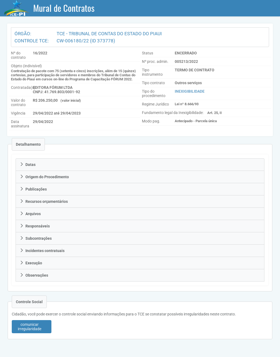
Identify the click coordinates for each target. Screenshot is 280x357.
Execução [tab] (31, 263)
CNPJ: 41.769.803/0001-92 (56, 92)
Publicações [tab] (33, 189)
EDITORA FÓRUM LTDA (52, 87)
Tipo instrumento (152, 72)
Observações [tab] (34, 275)
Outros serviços (188, 83)
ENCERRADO (186, 53)
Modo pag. (151, 121)
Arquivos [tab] (30, 214)
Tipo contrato (153, 83)
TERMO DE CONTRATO (194, 70)
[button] (31, 326)
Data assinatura (20, 123)
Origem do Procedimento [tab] (44, 177)
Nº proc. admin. (155, 61)
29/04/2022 (43, 121)
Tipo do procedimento (153, 93)
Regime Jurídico (155, 104)
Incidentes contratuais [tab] (42, 250)
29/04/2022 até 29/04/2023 (57, 113)
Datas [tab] (28, 164)
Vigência (18, 113)
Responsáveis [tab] (35, 226)
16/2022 (40, 53)
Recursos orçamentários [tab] (44, 201)
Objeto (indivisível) (26, 66)
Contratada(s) (23, 87)
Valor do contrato (18, 102)
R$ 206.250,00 (45, 100)
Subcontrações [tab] (36, 238)
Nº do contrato (18, 55)
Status (147, 53)
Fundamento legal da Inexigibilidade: (172, 112)
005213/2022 (186, 61)
